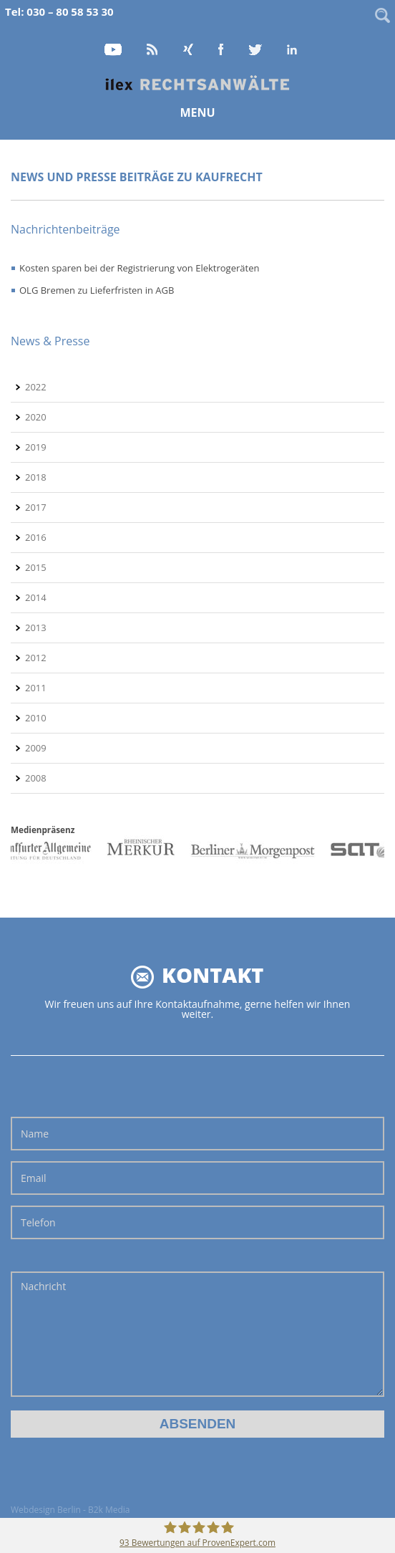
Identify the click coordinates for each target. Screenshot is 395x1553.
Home (197, 83)
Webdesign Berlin (46, 1510)
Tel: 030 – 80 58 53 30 (59, 11)
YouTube (113, 50)
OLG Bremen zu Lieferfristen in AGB (96, 290)
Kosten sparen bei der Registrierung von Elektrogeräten (139, 267)
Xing (189, 50)
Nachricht (197, 1334)
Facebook (221, 50)
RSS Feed (153, 50)
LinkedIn (292, 50)
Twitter (256, 50)
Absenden (198, 1423)
